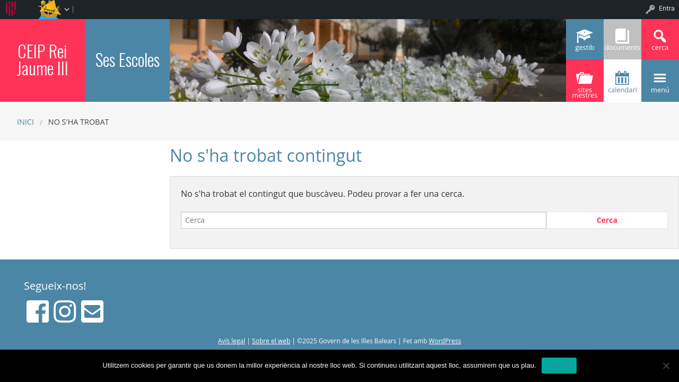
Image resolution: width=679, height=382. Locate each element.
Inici (25, 122)
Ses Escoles (127, 59)
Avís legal (231, 340)
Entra (667, 8)
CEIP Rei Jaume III (42, 59)
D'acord (559, 365)
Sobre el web (271, 340)
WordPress (445, 340)
